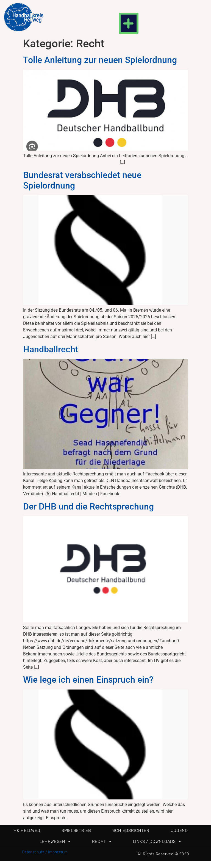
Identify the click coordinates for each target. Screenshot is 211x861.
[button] (128, 23)
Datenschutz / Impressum (45, 852)
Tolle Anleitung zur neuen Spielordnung (100, 60)
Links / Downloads (157, 841)
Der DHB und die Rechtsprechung (88, 506)
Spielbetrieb (76, 830)
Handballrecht (50, 349)
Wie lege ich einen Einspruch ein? (88, 679)
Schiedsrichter (131, 830)
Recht (102, 841)
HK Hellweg (26, 830)
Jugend (179, 830)
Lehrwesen (55, 841)
